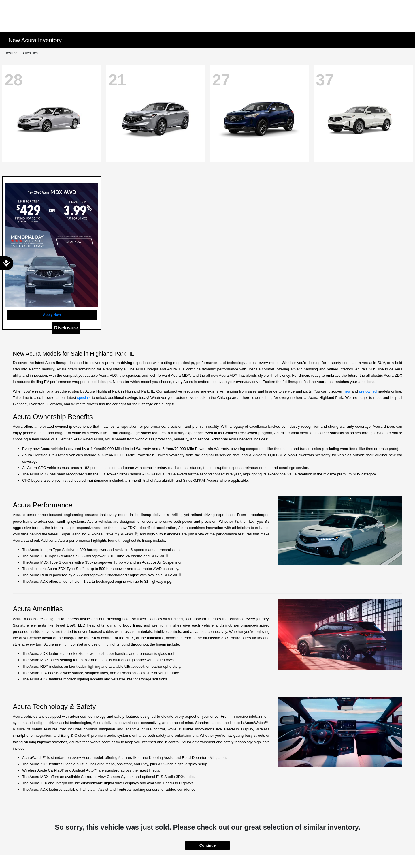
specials (83, 397)
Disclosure (66, 327)
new (347, 391)
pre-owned (368, 391)
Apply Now (52, 315)
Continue (207, 845)
